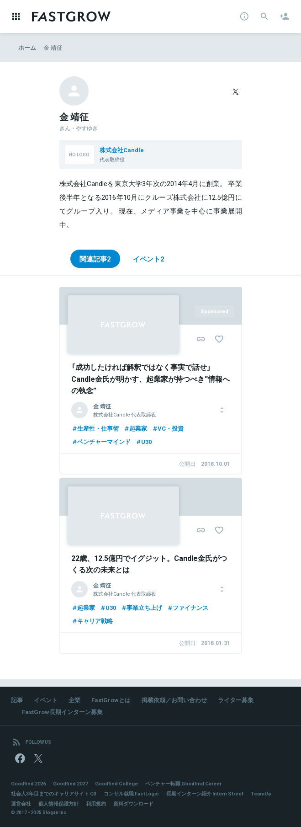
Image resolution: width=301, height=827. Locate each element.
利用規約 (96, 803)
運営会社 (21, 803)
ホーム (27, 47)
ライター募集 (235, 699)
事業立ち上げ (141, 607)
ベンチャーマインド (101, 441)
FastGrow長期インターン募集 (62, 711)
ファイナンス (187, 607)
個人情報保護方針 (58, 803)
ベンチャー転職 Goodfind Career (183, 783)
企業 (74, 699)
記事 (17, 699)
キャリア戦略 (92, 620)
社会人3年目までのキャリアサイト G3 (53, 793)
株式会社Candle (122, 149)
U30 (143, 441)
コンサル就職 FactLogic (131, 793)
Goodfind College (116, 783)
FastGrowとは (111, 699)
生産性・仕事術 (95, 428)
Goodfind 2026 (28, 783)
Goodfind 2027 (70, 783)
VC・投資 (168, 428)
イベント (46, 699)
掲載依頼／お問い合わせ (174, 699)
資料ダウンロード (133, 803)
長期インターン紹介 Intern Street (204, 793)
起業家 (135, 428)
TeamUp (261, 793)
